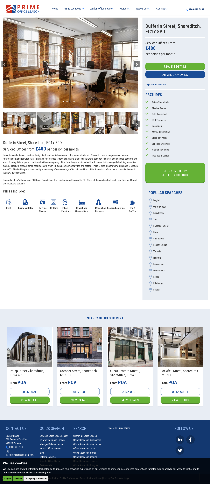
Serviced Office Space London (54, 435)
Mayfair (157, 200)
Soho (155, 219)
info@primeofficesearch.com (20, 454)
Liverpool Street (160, 225)
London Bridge (160, 245)
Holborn (157, 257)
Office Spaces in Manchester (87, 444)
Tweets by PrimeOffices (118, 428)
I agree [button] (7, 478)
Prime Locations (74, 8)
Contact (162, 8)
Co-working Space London (52, 440)
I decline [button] (18, 478)
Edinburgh (158, 283)
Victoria (157, 251)
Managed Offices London (51, 444)
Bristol (156, 289)
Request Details (175, 66)
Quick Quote (29, 392)
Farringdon (158, 264)
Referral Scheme (48, 456)
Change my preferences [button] (36, 478)
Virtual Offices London (50, 448)
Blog (42, 452)
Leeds (156, 276)
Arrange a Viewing (175, 74)
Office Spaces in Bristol (84, 452)
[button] (13, 63)
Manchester (159, 270)
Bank (155, 232)
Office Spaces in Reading (85, 456)
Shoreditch (158, 238)
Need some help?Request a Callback (175, 173)
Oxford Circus (159, 206)
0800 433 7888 (195, 9)
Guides (125, 8)
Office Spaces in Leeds (84, 448)
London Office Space (102, 8)
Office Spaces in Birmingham (87, 440)
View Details (29, 400)
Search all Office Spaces (85, 435)
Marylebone (158, 213)
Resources (143, 8)
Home (55, 8)
